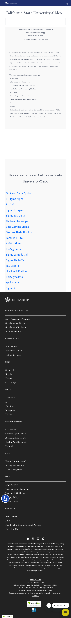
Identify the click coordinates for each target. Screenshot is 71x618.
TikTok (8, 414)
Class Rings (10, 382)
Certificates (10, 429)
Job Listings (11, 346)
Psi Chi (10, 204)
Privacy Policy (12, 497)
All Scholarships (13, 331)
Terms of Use (11, 501)
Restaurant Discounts (15, 438)
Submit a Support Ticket (35, 582)
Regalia (8, 374)
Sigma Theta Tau (15, 260)
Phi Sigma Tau (14, 249)
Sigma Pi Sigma (15, 210)
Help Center (11, 516)
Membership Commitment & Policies (23, 525)
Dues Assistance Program (17, 319)
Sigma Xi (11, 288)
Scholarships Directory (16, 323)
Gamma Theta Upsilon (19, 232)
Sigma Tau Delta (15, 215)
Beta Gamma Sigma (17, 227)
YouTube (9, 406)
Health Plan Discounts (16, 442)
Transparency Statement (16, 489)
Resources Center (13, 350)
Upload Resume (13, 355)
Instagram (10, 410)
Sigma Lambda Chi (17, 254)
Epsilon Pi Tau (14, 282)
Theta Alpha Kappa (17, 221)
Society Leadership (14, 465)
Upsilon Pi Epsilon (16, 271)
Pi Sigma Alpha (14, 199)
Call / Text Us (11, 529)
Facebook (10, 397)
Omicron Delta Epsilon (19, 193)
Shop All (9, 370)
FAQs (8, 520)
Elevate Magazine (13, 469)
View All (9, 446)
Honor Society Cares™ (16, 461)
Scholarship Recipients (16, 327)
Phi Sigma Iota (14, 277)
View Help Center (35, 579)
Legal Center (11, 484)
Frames (8, 378)
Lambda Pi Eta (14, 238)
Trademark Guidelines (15, 493)
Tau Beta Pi (12, 266)
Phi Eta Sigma (14, 243)
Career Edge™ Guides (16, 433)
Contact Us (35, 595)
